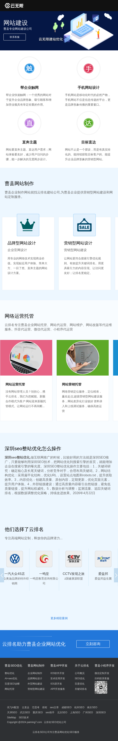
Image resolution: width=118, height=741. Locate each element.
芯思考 (35, 707)
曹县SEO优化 (13, 665)
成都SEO (66, 707)
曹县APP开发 (58, 665)
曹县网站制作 (36, 665)
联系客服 (14, 37)
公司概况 (79, 673)
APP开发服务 (57, 689)
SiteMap (11, 717)
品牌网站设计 (35, 678)
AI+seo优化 (11, 678)
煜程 (44, 707)
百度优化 (79, 683)
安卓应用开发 (57, 678)
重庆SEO (38, 712)
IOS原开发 (56, 683)
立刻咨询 (93, 644)
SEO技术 (24, 717)
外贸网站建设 (35, 683)
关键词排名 (81, 689)
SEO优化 (80, 678)
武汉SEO (25, 712)
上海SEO (75, 712)
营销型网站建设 (36, 689)
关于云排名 (82, 665)
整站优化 (9, 673)
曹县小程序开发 (105, 665)
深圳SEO (101, 712)
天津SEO (12, 712)
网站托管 (9, 689)
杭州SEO (79, 707)
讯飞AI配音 (13, 707)
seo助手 (50, 712)
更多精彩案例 (59, 618)
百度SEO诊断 (12, 683)
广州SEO (88, 712)
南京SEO (92, 707)
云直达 (25, 707)
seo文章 (54, 707)
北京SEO (62, 712)
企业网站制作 (35, 673)
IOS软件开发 (57, 673)
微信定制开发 (102, 673)
